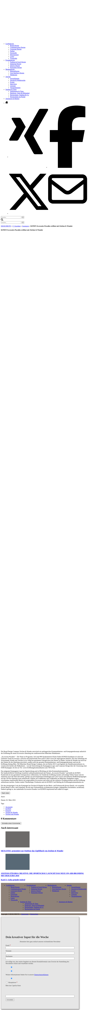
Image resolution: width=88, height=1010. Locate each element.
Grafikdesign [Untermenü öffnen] (10, 44)
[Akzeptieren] (7, 982)
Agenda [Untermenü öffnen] (8, 77)
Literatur (13, 86)
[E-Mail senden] (67, 208)
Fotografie (13, 53)
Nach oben (5, 793)
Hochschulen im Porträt (17, 97)
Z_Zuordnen (17, 226)
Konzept (8, 811)
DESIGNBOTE (6, 226)
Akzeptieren (11, 982)
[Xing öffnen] (28, 157)
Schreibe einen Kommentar (11, 823)
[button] (2, 220)
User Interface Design (17, 73)
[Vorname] (40, 953)
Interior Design (15, 66)
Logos (12, 56)
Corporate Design (15, 49)
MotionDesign (14, 71)
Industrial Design (15, 64)
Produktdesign (31, 885)
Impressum (24, 914)
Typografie (13, 58)
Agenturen (25, 226)
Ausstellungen (14, 78)
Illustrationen (14, 55)
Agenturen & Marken (12, 99)
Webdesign (13, 75)
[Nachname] (40, 958)
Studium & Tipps (25, 902)
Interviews (13, 84)
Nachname (9, 956)
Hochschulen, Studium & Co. (19, 95)
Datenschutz (34, 914)
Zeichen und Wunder (12, 814)
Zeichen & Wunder (12, 812)
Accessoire (9, 807)
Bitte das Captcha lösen (13, 985)
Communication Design (17, 47)
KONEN (8, 809)
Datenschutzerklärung (41, 975)
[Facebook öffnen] (67, 167)
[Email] (40, 948)
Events (12, 82)
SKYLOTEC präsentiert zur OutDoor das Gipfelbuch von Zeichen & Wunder (32, 851)
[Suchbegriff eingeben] (11, 217)
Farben (12, 51)
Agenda (69, 885)
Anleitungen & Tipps (17, 91)
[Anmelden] (10, 1000)
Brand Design (14, 45)
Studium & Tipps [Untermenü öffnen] (11, 89)
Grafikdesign (10, 885)
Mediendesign (51, 885)
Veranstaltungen (15, 88)
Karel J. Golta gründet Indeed (13, 880)
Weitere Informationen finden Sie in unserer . (27, 975)
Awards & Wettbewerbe (17, 80)
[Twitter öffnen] (28, 213)
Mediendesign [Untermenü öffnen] (10, 69)
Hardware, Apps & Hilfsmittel (20, 93)
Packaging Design (16, 67)
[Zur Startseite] (38, 38)
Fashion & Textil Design (18, 62)
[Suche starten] (23, 217)
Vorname (8, 951)
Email (8, 945)
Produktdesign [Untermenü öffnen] (10, 60)
